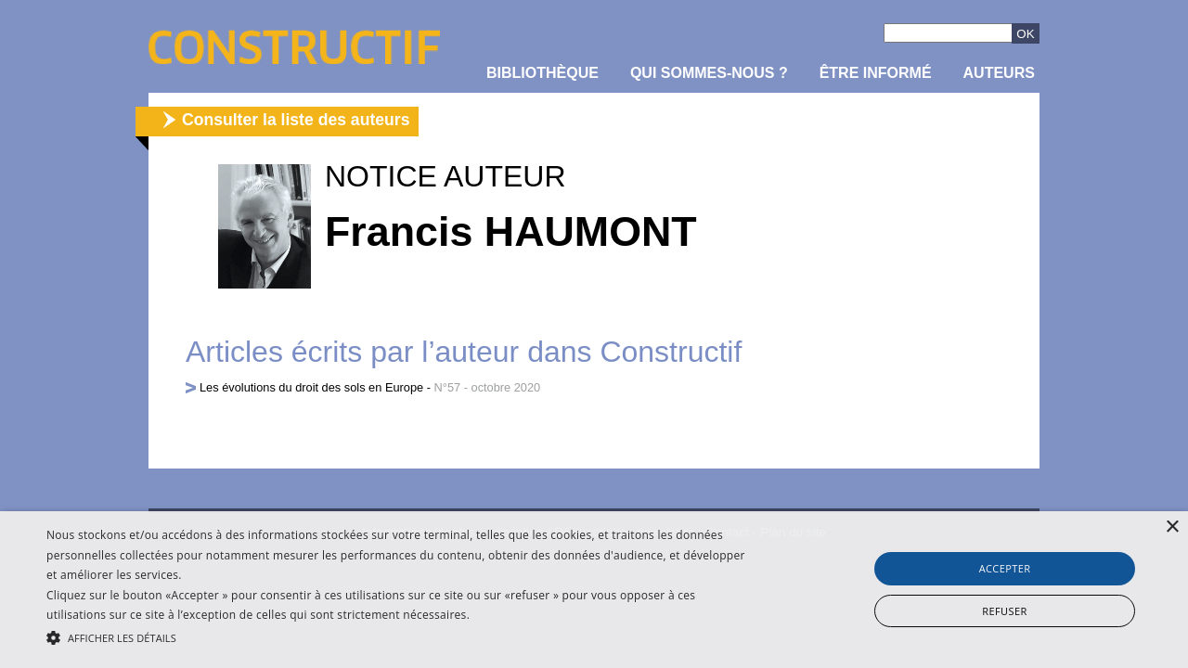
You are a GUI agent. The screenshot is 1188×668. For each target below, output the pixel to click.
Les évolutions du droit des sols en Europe (311, 387)
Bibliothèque (542, 73)
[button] (402, 636)
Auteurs (999, 73)
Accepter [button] (1005, 568)
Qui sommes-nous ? (709, 73)
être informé (876, 73)
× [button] (1172, 527)
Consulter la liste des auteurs (295, 119)
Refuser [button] (1004, 611)
